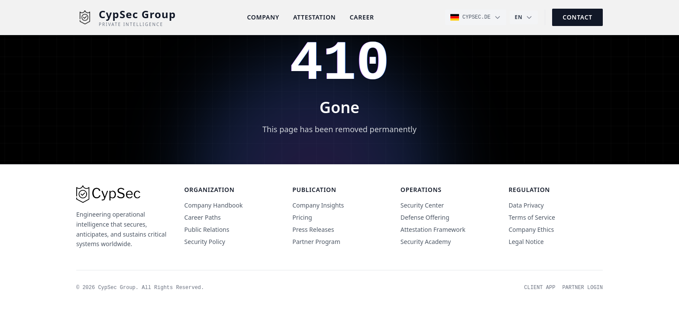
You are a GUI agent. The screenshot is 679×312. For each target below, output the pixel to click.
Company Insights (318, 205)
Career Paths (202, 217)
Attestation (314, 17)
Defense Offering (425, 217)
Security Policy (204, 241)
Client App (539, 288)
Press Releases (313, 229)
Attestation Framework (433, 229)
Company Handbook (213, 205)
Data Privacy (525, 205)
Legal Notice (525, 241)
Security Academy (426, 241)
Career (361, 17)
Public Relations (207, 229)
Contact (577, 17)
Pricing (302, 217)
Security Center (422, 205)
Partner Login (582, 288)
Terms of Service (531, 217)
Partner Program (316, 241)
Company (263, 17)
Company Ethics (531, 229)
